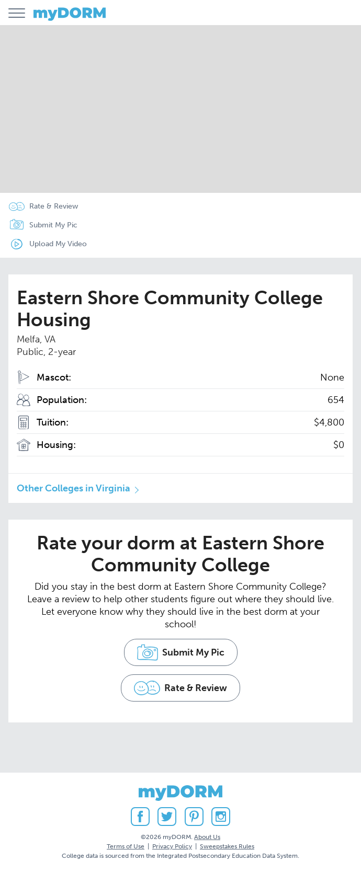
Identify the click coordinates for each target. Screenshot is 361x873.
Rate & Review (53, 206)
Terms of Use (125, 846)
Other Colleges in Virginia (73, 488)
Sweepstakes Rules (227, 846)
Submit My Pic (53, 225)
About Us (207, 837)
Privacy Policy (172, 846)
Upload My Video (58, 243)
